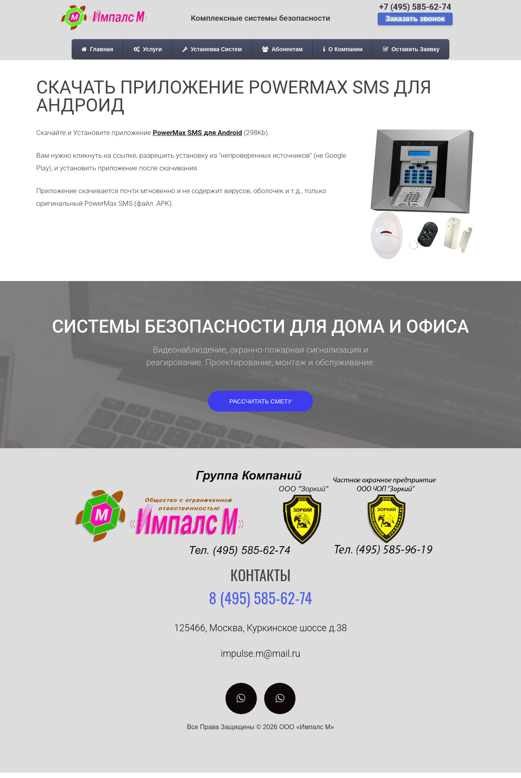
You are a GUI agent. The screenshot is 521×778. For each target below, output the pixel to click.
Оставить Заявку (411, 49)
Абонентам (282, 49)
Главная (97, 49)
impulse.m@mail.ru (260, 653)
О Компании (343, 49)
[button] (260, 401)
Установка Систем (212, 49)
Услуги (148, 49)
